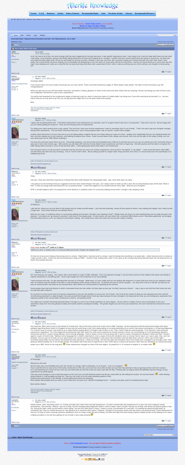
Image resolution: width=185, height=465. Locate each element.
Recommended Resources (145, 13)
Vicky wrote (35, 247)
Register (48, 19)
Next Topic (170, 42)
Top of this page (27, 437)
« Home (14, 437)
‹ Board (19, 437)
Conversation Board (17, 39)
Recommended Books (90, 13)
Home (16, 35)
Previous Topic (162, 42)
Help (22, 35)
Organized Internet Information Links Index (37, 39)
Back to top (15, 73)
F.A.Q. (41, 13)
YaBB (81, 456)
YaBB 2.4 (104, 454)
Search (28, 35)
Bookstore (51, 13)
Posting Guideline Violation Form (100, 447)
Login (42, 19)
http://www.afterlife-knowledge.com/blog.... (100, 28)
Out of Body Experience (59, 39)
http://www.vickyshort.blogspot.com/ (41, 164)
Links (103, 13)
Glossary (129, 13)
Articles (60, 13)
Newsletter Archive (115, 13)
